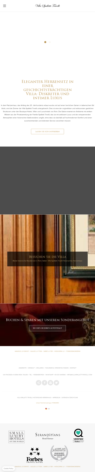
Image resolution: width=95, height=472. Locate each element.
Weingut (31, 368)
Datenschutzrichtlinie (70, 397)
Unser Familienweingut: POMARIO (47, 403)
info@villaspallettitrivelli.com (79, 375)
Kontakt (73, 368)
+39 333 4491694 (60, 375)
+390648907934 (38, 375)
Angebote (22, 368)
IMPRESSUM (56, 397)
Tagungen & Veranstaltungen (56, 368)
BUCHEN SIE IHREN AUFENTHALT (47, 328)
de (49, 409)
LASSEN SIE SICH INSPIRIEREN (47, 131)
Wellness (40, 368)
